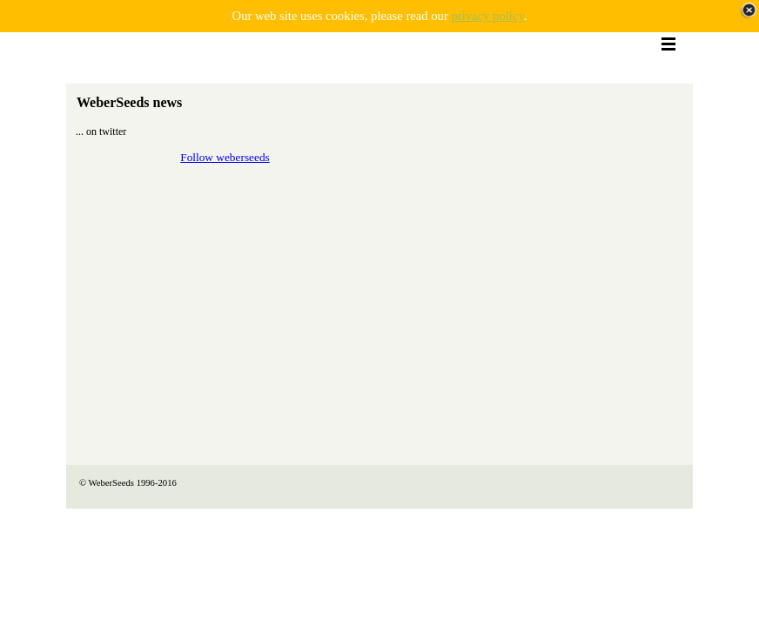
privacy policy (487, 16)
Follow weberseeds (225, 157)
